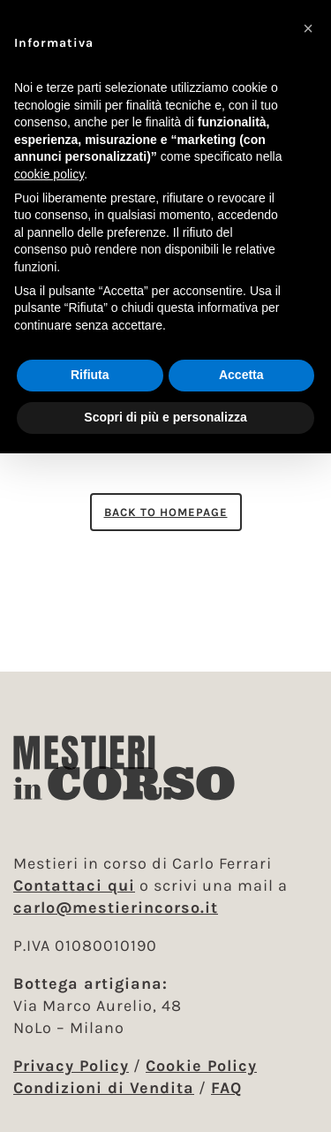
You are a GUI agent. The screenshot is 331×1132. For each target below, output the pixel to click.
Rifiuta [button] (90, 375)
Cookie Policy (201, 1065)
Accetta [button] (241, 375)
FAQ (226, 1088)
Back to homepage (166, 512)
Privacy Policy (71, 1065)
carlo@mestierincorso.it (115, 907)
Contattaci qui (74, 885)
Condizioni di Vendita (103, 1088)
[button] (308, 28)
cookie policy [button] (49, 174)
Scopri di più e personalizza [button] (165, 417)
